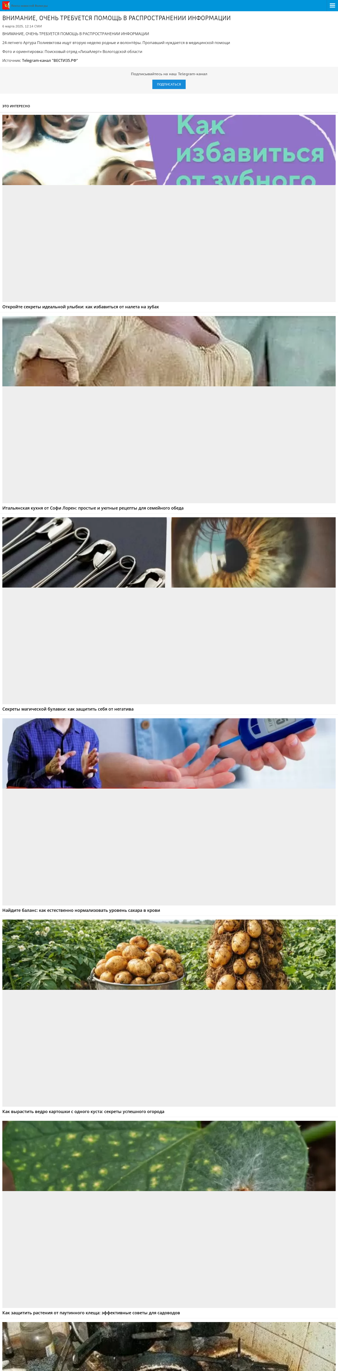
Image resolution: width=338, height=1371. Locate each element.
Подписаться (169, 84)
